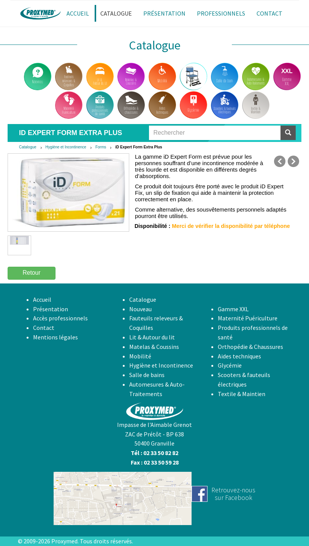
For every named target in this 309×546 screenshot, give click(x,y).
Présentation (50, 309)
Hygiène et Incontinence (66, 147)
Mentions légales (55, 337)
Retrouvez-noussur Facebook (233, 493)
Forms (100, 147)
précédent (279, 161)
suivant (293, 161)
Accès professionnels (60, 318)
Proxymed (64, 541)
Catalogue (27, 147)
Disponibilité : (152, 226)
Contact (43, 327)
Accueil (42, 299)
